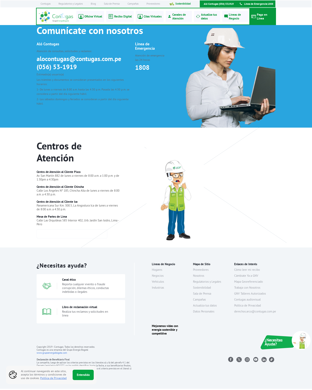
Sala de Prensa (112, 4)
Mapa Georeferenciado (248, 283)
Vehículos (158, 283)
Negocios (158, 277)
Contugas (46, 4)
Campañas (133, 4)
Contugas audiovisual (247, 301)
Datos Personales (203, 313)
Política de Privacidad (247, 307)
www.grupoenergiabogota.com (52, 354)
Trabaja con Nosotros (247, 289)
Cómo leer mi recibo (247, 271)
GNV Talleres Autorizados (250, 295)
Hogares (157, 271)
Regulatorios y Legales (70, 4)
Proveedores (153, 4)
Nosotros (198, 277)
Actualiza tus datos (205, 307)
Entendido (83, 375)
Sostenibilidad (180, 3)
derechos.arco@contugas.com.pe (255, 313)
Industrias (158, 289)
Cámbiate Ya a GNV (246, 277)
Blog (93, 4)
